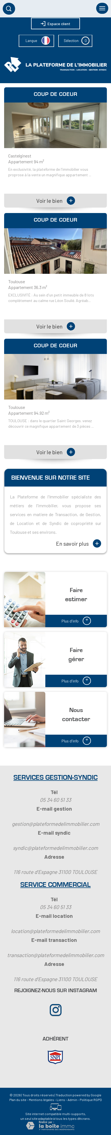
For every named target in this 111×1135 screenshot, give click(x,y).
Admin (72, 1100)
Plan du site (17, 1100)
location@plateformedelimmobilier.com (55, 931)
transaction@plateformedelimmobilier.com (55, 955)
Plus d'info (76, 620)
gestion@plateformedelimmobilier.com (55, 824)
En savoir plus (78, 543)
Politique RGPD (91, 1100)
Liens (61, 1100)
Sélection (71, 40)
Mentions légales (41, 1100)
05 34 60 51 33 (55, 800)
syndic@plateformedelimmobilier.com (55, 848)
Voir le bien (55, 200)
